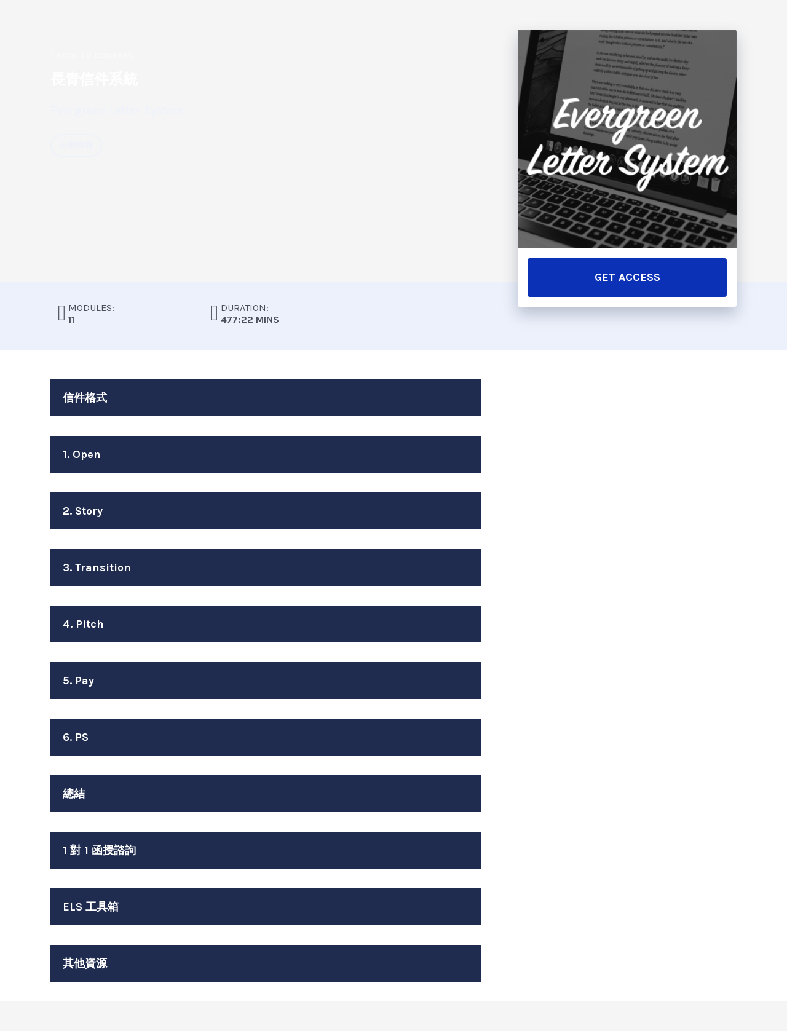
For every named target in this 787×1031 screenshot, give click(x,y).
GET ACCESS (627, 277)
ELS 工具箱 (91, 907)
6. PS (76, 737)
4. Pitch (83, 624)
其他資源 (85, 963)
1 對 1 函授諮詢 (99, 850)
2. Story (83, 511)
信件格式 (85, 398)
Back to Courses (91, 55)
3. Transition (97, 567)
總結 (74, 793)
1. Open (82, 454)
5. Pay (78, 680)
